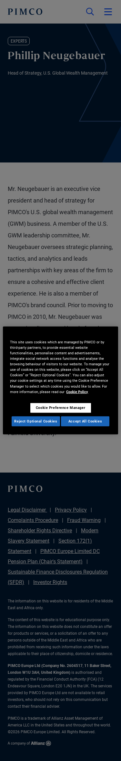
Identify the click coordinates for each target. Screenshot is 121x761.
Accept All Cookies (85, 421)
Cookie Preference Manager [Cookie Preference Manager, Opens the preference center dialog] (60, 407)
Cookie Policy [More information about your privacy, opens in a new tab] (77, 391)
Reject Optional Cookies (35, 421)
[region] (60, 380)
